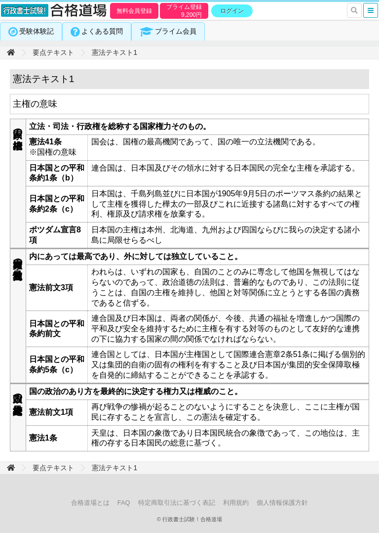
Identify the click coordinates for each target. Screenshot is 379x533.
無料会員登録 (134, 10)
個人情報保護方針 (282, 502)
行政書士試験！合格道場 (54, 11)
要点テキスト (53, 52)
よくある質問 (102, 31)
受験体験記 (36, 31)
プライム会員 (175, 31)
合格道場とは (90, 502)
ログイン (232, 10)
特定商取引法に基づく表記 (176, 502)
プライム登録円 (184, 10)
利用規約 (236, 502)
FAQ (123, 502)
